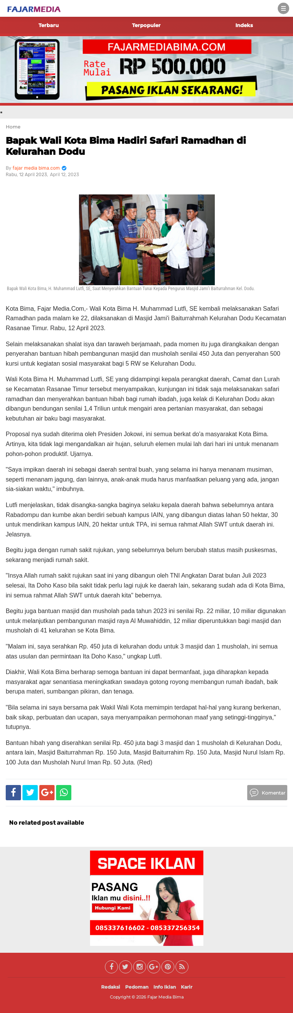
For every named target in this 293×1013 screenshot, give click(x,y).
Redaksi (110, 987)
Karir (186, 987)
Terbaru (49, 25)
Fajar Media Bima (165, 997)
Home (13, 127)
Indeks (244, 25)
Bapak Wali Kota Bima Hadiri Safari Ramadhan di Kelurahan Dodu (126, 146)
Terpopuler (146, 25)
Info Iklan (164, 987)
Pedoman (136, 987)
